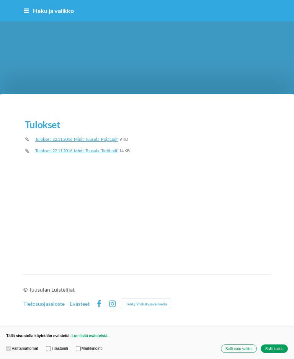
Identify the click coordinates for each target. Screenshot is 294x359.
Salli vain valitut (239, 349)
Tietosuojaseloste (44, 304)
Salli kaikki (274, 349)
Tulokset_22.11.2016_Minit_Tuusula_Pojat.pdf (76, 139)
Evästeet (80, 304)
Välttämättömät (22, 348)
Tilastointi (57, 348)
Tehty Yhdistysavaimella (146, 304)
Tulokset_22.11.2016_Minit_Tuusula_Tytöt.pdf (76, 150)
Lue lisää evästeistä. (90, 336)
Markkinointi (89, 348)
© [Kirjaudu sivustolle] (26, 289)
